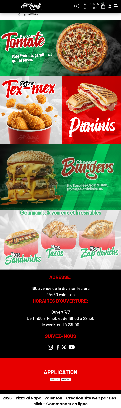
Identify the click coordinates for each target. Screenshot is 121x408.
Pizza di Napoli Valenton (39, 398)
